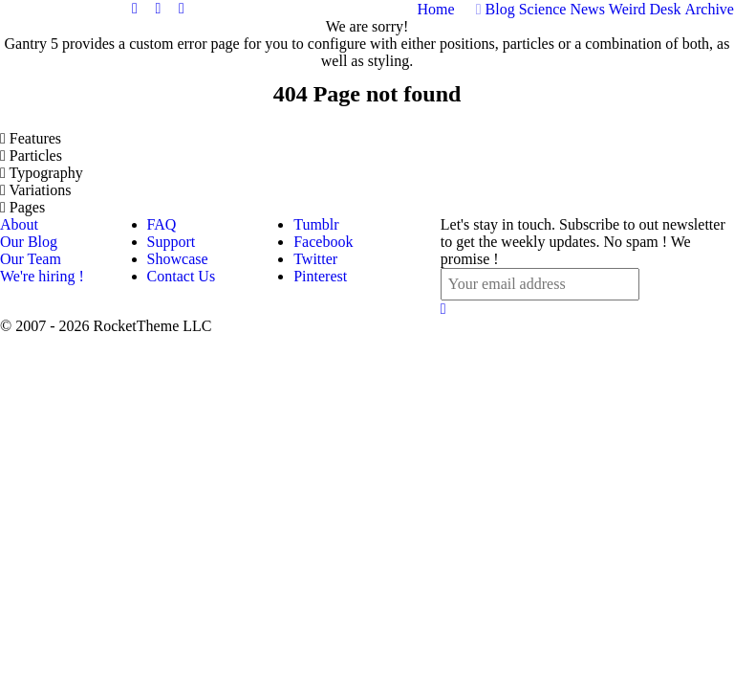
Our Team (30, 259)
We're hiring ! (42, 276)
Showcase (177, 259)
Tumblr (315, 224)
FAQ (162, 224)
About (19, 224)
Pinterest (320, 276)
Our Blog (28, 241)
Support (171, 241)
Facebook (323, 241)
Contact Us (181, 276)
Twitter (315, 259)
